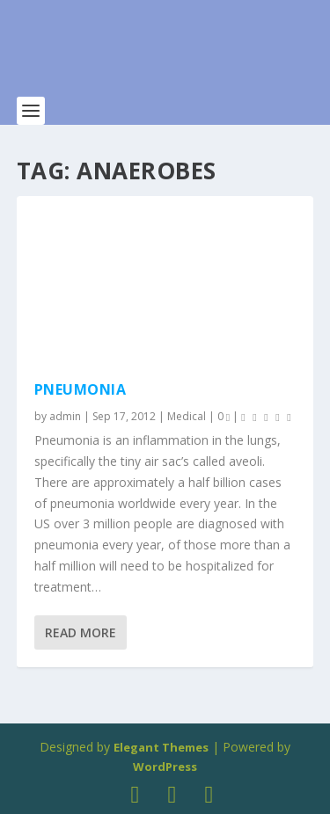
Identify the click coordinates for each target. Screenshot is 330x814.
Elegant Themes (161, 747)
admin (65, 416)
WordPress (165, 766)
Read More (80, 632)
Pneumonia (80, 389)
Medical (186, 416)
